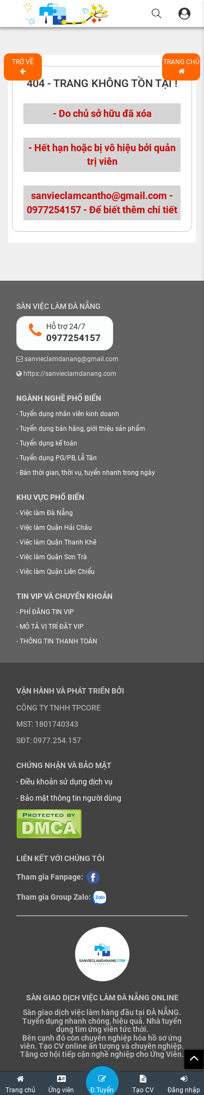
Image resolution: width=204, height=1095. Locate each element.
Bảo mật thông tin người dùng (70, 798)
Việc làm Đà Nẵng (46, 513)
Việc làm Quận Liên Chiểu (57, 572)
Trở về (23, 66)
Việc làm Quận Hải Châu (56, 527)
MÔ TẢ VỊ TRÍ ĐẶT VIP (52, 626)
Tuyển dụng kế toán (48, 443)
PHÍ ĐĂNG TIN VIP (47, 612)
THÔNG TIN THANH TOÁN (58, 641)
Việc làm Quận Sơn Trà (53, 557)
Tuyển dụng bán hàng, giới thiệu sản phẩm (82, 428)
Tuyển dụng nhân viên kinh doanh (69, 414)
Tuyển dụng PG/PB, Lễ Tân (58, 458)
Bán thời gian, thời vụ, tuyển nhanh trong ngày (87, 473)
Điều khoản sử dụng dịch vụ (66, 781)
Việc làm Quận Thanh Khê (58, 542)
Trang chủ (181, 66)
